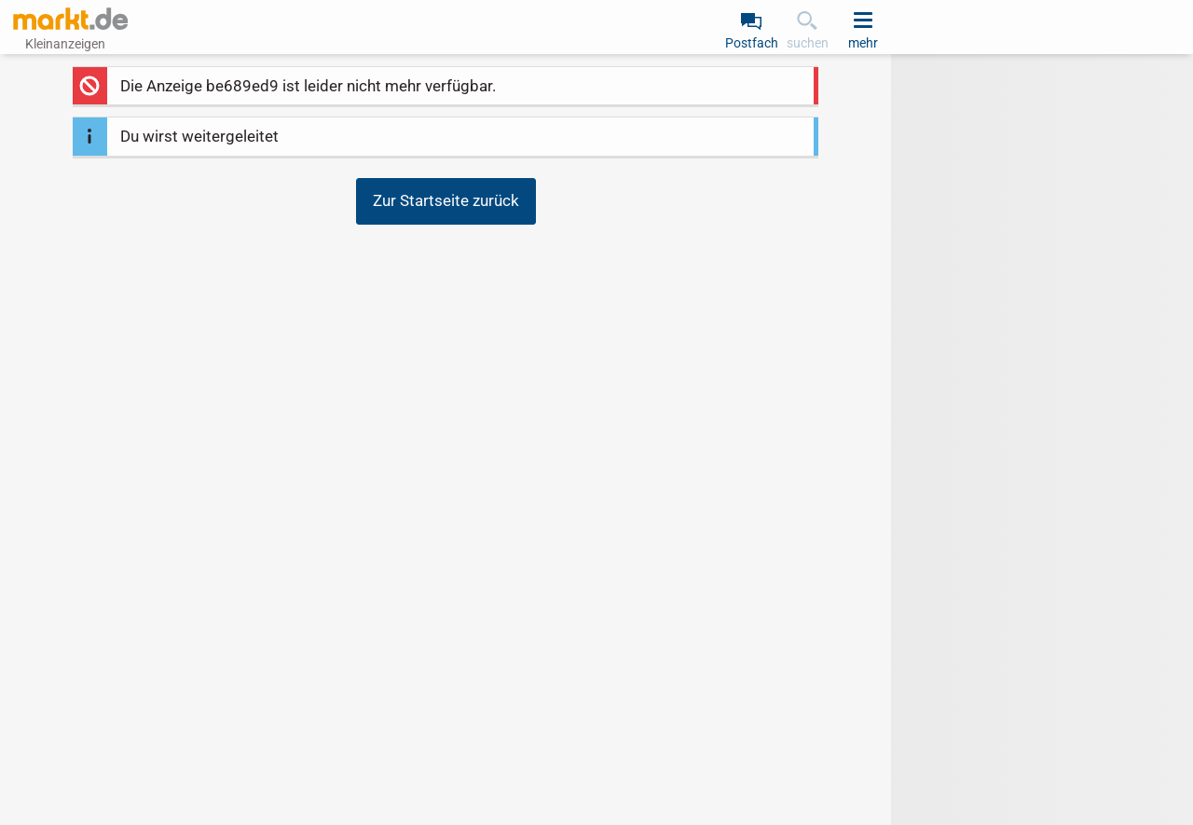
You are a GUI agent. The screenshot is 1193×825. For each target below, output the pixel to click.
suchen (808, 42)
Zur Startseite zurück (446, 200)
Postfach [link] (751, 42)
